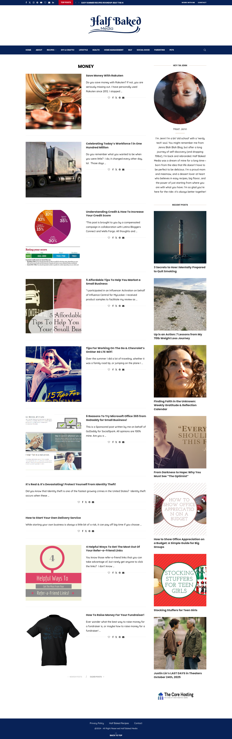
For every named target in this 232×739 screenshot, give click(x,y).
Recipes (50, 49)
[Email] (49, 2)
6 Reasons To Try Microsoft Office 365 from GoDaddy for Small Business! (116, 417)
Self (130, 49)
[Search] (204, 49)
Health (95, 49)
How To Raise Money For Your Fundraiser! (115, 615)
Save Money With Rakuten (104, 75)
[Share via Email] (123, 97)
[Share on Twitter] (116, 97)
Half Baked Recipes (119, 723)
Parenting (159, 49)
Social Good (143, 49)
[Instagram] (33, 2)
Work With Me (188, 2)
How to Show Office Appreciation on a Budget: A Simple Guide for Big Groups (179, 543)
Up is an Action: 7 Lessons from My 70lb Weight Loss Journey (178, 336)
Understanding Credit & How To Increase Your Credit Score (115, 213)
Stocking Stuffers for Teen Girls (175, 610)
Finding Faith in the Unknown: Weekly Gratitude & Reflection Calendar (175, 405)
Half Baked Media (129, 728)
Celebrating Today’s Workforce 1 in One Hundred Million (114, 145)
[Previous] (75, 2)
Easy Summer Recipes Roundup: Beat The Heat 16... (106, 2)
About (39, 49)
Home (28, 49)
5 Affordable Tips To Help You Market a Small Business (113, 281)
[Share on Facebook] (113, 97)
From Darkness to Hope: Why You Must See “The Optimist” (177, 474)
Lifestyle (83, 49)
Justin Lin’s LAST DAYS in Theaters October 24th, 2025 (178, 675)
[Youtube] (41, 2)
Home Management (113, 49)
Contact (202, 2)
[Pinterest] (37, 2)
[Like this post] (109, 97)
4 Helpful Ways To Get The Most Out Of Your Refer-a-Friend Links (113, 548)
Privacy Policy (97, 723)
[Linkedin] (53, 2)
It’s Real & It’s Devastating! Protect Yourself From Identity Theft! (71, 484)
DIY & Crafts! (67, 49)
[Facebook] (26, 2)
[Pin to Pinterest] (120, 97)
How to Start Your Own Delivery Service (53, 517)
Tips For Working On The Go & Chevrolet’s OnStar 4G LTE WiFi (115, 349)
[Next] (79, 2)
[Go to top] (116, 734)
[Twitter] (30, 2)
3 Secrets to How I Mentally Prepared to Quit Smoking (179, 269)
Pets (171, 49)
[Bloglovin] (45, 2)
